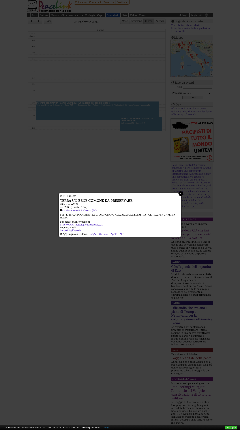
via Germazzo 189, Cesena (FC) (79, 210)
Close (180, 193)
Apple (114, 233)
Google (93, 233)
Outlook (103, 233)
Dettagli (106, 427)
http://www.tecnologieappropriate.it (81, 224)
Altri (122, 233)
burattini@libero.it (70, 230)
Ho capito (231, 427)
